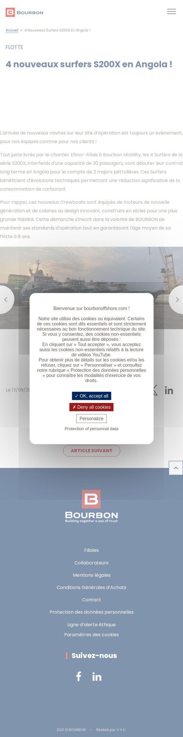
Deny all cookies (91, 406)
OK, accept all (91, 395)
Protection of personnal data (92, 428)
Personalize (92, 418)
